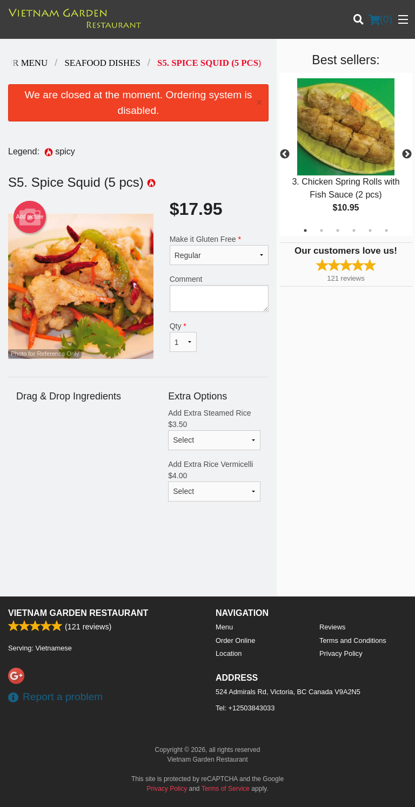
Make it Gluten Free (219, 250)
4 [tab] (354, 230)
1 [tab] (305, 230)
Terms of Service (226, 788)
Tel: (245, 708)
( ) (380, 19)
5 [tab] (370, 230)
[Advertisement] (138, 561)
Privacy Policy (341, 653)
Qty (183, 337)
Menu (224, 627)
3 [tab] (337, 230)
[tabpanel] (346, 154)
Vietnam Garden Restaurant (78, 613)
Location (229, 653)
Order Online (235, 640)
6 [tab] (386, 230)
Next (406, 154)
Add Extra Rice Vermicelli (214, 480)
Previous (284, 154)
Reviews (332, 627)
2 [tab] (321, 230)
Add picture (30, 217)
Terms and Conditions (352, 640)
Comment (219, 293)
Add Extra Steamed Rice (214, 429)
